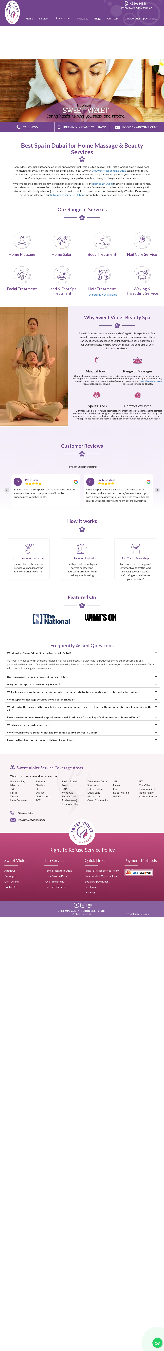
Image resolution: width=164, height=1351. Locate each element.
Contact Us (10, 886)
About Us (9, 870)
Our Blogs (90, 892)
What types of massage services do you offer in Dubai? (41, 699)
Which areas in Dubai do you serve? (28, 724)
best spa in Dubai (103, 183)
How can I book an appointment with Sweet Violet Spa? (40, 739)
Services (44, 18)
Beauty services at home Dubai (108, 170)
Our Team (112, 18)
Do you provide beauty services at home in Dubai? (37, 676)
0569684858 (135, 3)
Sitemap (145, 914)
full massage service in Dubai (66, 194)
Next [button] (158, 476)
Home (29, 18)
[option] (45, 490)
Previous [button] (5, 476)
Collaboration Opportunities (141, 18)
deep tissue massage (150, 381)
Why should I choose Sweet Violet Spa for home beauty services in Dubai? (52, 732)
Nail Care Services (54, 886)
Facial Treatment (54, 881)
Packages (82, 18)
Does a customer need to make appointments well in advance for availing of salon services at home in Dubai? (73, 717)
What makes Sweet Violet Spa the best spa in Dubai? (39, 653)
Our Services (11, 881)
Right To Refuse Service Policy (82, 850)
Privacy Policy (132, 914)
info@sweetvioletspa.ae (136, 8)
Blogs (97, 18)
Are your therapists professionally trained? (33, 684)
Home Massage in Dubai (58, 870)
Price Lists (63, 18)
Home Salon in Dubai (56, 876)
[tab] (82, 653)
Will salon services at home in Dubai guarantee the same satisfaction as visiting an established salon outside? (73, 691)
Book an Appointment (97, 881)
